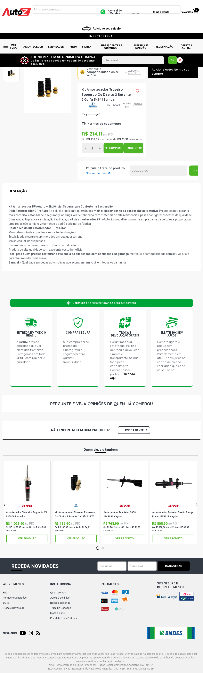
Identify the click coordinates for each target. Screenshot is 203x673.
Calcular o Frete (158, 170)
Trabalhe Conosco (60, 608)
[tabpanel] (27, 502)
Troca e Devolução (13, 608)
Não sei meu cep (96, 173)
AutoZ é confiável (60, 597)
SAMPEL (93, 105)
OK (173, 60)
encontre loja (101, 36)
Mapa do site (57, 613)
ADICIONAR (135, 147)
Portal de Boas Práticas (63, 618)
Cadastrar (175, 566)
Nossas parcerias (60, 602)
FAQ (5, 592)
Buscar (36, 9)
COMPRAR (115, 147)
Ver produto (27, 538)
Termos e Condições (15, 597)
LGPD (6, 602)
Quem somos (58, 592)
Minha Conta (161, 12)
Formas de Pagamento (104, 123)
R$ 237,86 (92, 139)
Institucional (61, 584)
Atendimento (13, 584)
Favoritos (187, 12)
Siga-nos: (10, 633)
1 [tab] (97, 548)
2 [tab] (102, 548)
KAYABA (27, 505)
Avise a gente (135, 430)
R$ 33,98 (123, 139)
